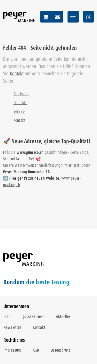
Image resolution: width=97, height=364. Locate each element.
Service (19, 111)
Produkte (20, 102)
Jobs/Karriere (33, 316)
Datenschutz (60, 350)
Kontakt (17, 73)
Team (7, 316)
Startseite (21, 94)
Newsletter (12, 327)
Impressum (12, 350)
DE (88, 17)
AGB (36, 350)
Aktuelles (63, 316)
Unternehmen (16, 306)
